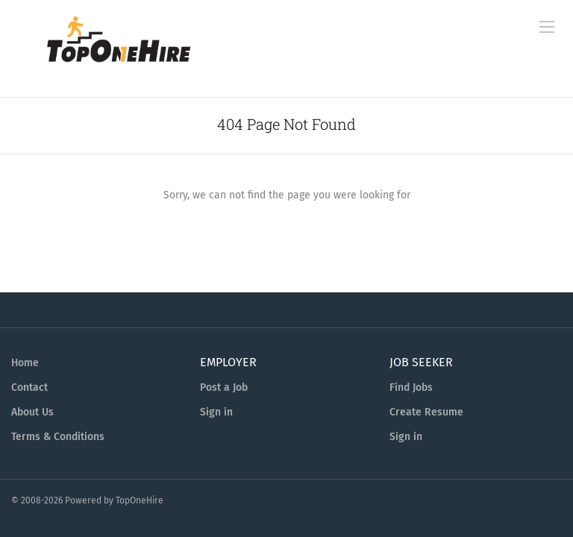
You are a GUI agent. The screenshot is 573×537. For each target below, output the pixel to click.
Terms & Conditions (57, 436)
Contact (29, 387)
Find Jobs (411, 387)
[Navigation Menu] (546, 27)
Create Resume (426, 412)
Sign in (216, 412)
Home (25, 363)
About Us (32, 412)
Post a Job (224, 387)
